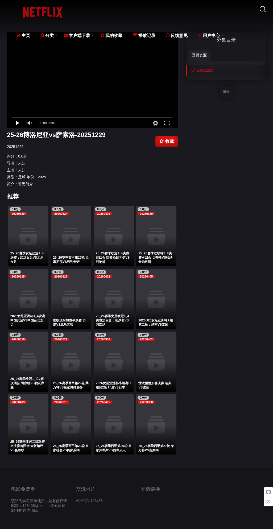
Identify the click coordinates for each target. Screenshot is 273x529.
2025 (42, 177)
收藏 (166, 141)
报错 (226, 92)
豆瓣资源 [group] (199, 55)
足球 (22, 177)
